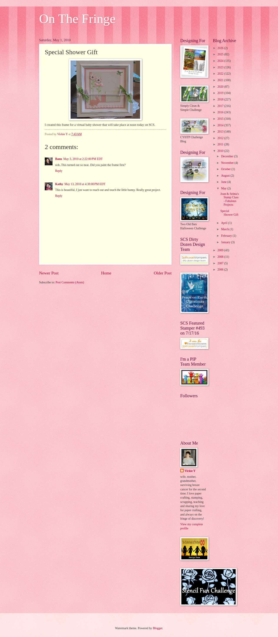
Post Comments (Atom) (70, 282)
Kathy (59, 184)
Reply (58, 170)
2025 (220, 54)
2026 (220, 48)
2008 (220, 256)
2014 (220, 125)
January (226, 242)
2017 (220, 106)
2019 (220, 93)
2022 (220, 73)
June (224, 182)
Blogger (157, 628)
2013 (220, 131)
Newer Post (49, 273)
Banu (58, 159)
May (224, 188)
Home (106, 273)
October (226, 169)
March (225, 229)
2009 (220, 250)
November (228, 162)
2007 (220, 263)
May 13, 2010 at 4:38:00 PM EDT (85, 184)
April (224, 223)
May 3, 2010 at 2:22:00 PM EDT (83, 159)
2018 (220, 99)
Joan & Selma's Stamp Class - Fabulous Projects (229, 199)
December (227, 156)
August (225, 175)
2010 (220, 151)
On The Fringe (77, 18)
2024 (220, 60)
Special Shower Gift (229, 212)
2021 (220, 80)
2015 (220, 118)
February (227, 235)
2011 (220, 144)
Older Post (163, 273)
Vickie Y (190, 471)
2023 (220, 67)
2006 (220, 269)
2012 (220, 138)
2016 (220, 112)
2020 (220, 86)
